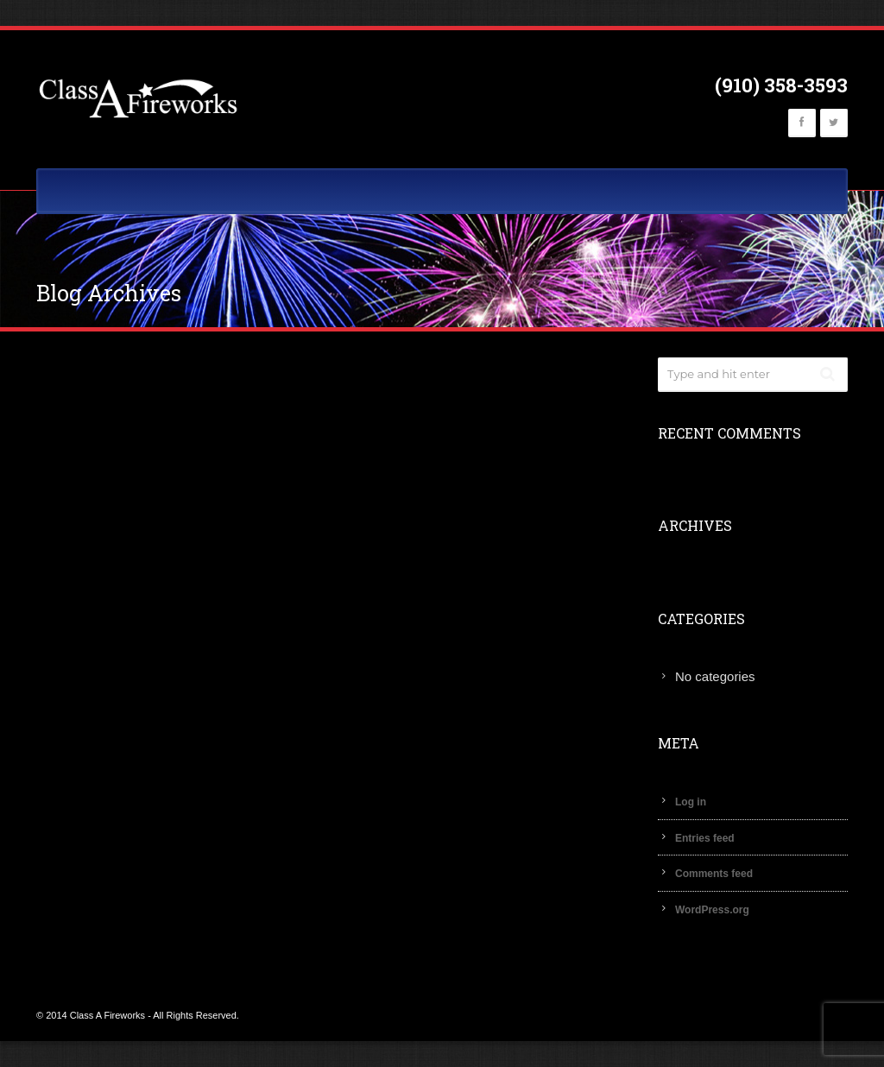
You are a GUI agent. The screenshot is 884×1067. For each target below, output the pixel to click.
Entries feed (705, 838)
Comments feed (714, 874)
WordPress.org (712, 910)
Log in (690, 802)
